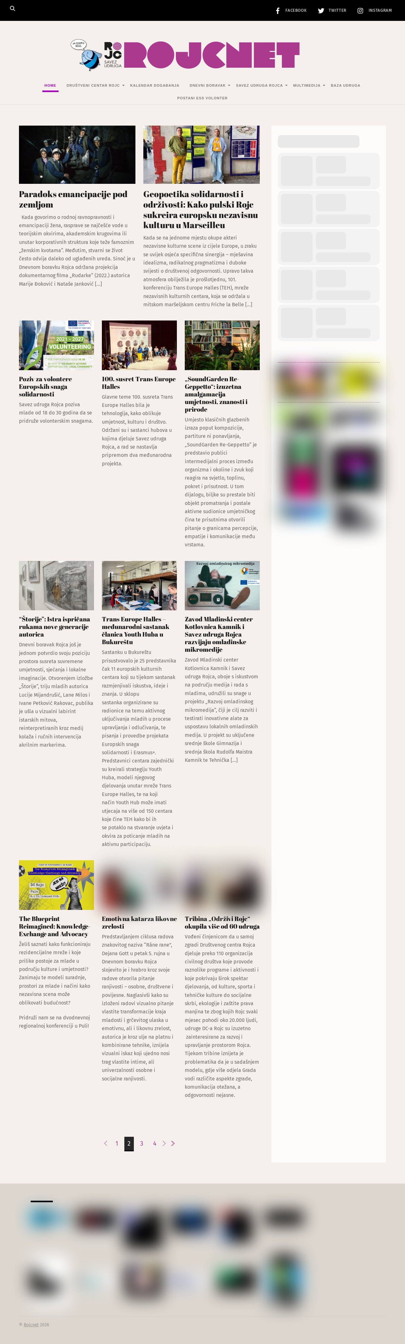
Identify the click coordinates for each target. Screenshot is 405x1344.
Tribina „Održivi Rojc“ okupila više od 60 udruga (222, 922)
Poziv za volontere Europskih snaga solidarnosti (45, 386)
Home (50, 86)
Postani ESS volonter (202, 98)
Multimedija (307, 86)
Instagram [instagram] (373, 10)
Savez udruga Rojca (259, 86)
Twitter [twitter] (330, 10)
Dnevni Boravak (208, 86)
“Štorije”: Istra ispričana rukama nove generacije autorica (54, 627)
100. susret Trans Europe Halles (139, 383)
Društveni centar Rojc (93, 86)
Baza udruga (346, 86)
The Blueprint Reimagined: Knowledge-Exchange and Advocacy (54, 926)
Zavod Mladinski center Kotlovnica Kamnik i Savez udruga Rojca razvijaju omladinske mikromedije (219, 634)
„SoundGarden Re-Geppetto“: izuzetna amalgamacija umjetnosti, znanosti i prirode (216, 394)
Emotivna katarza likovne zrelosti (139, 922)
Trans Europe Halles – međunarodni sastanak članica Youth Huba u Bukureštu (135, 630)
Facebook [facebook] (289, 10)
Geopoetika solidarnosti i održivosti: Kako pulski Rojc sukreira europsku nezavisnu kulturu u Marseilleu (200, 209)
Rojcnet (31, 1325)
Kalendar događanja (154, 86)
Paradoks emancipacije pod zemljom (73, 199)
